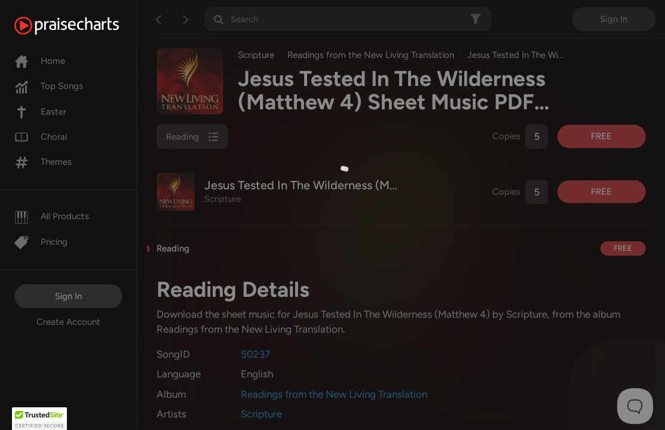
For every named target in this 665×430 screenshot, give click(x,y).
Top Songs (48, 86)
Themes (43, 161)
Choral (40, 136)
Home (39, 61)
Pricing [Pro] (41, 241)
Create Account (68, 322)
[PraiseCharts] (81, 26)
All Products (51, 216)
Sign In (68, 296)
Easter (40, 111)
